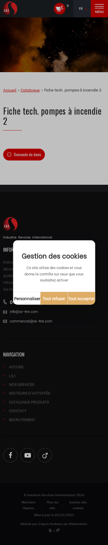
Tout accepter (81, 298)
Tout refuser (54, 298)
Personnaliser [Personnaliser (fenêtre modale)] (27, 298)
